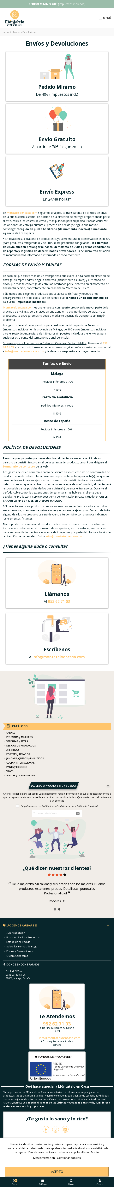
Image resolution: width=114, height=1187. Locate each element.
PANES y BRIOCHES (15, 767)
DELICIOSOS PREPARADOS (19, 745)
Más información (44, 1158)
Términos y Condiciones (56, 806)
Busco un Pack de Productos (21, 937)
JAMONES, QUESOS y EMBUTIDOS (23, 758)
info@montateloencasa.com (24, 351)
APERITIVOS (11, 750)
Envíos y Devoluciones (18, 951)
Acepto (57, 1172)
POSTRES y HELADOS (16, 754)
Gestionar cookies (69, 1158)
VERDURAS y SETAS (15, 741)
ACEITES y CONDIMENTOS (19, 775)
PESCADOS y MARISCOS (18, 737)
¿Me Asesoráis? (14, 933)
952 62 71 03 (59, 601)
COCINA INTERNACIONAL (18, 763)
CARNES (9, 733)
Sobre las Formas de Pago (20, 947)
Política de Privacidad (87, 806)
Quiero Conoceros (15, 956)
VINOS (8, 771)
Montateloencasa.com (22, 213)
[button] (55, 909)
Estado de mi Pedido (16, 942)
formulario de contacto (19, 466)
